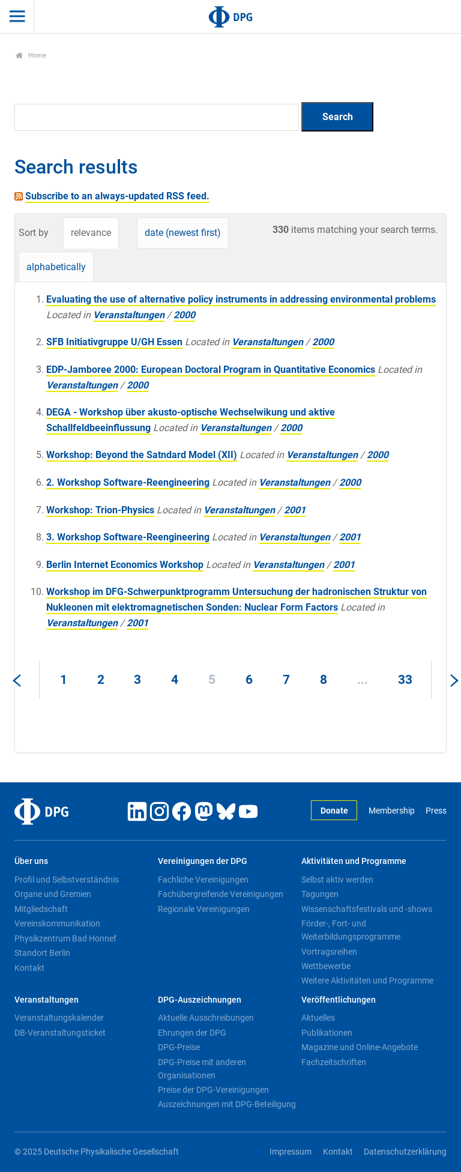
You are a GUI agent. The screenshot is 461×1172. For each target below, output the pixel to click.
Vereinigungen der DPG (202, 861)
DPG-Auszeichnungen (199, 1000)
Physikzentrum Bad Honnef (65, 938)
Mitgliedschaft (41, 909)
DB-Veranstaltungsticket (60, 1033)
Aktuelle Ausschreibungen (206, 1017)
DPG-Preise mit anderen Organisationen (202, 1068)
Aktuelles (318, 1017)
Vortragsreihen (329, 951)
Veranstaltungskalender (59, 1017)
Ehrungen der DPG (192, 1033)
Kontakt (29, 968)
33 (405, 679)
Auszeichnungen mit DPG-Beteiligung (227, 1104)
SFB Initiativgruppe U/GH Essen (114, 342)
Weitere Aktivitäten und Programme (367, 980)
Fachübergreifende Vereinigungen (220, 894)
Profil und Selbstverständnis (66, 879)
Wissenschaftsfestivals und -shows (366, 909)
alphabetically (56, 267)
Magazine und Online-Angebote (359, 1047)
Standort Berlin (42, 953)
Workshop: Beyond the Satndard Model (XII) (141, 455)
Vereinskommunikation (57, 923)
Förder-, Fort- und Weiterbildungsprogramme (350, 930)
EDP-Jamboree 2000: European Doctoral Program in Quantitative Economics (210, 369)
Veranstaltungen (128, 315)
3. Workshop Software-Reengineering (127, 537)
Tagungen (320, 894)
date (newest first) (183, 232)
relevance (91, 232)
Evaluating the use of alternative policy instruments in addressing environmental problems (241, 299)
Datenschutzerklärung (405, 1152)
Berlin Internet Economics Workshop (124, 564)
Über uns (31, 861)
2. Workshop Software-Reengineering (127, 482)
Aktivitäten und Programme (353, 861)
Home (31, 55)
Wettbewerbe (326, 966)
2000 (184, 315)
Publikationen (326, 1033)
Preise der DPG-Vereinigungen (213, 1090)
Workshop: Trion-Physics (100, 510)
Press (436, 811)
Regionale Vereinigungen (204, 909)
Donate (334, 811)
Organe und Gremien (52, 894)
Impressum (291, 1152)
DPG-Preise (179, 1047)
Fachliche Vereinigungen (203, 879)
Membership (392, 811)
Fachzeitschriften (333, 1062)
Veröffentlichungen (338, 1000)
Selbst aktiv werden (337, 879)
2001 (295, 510)
